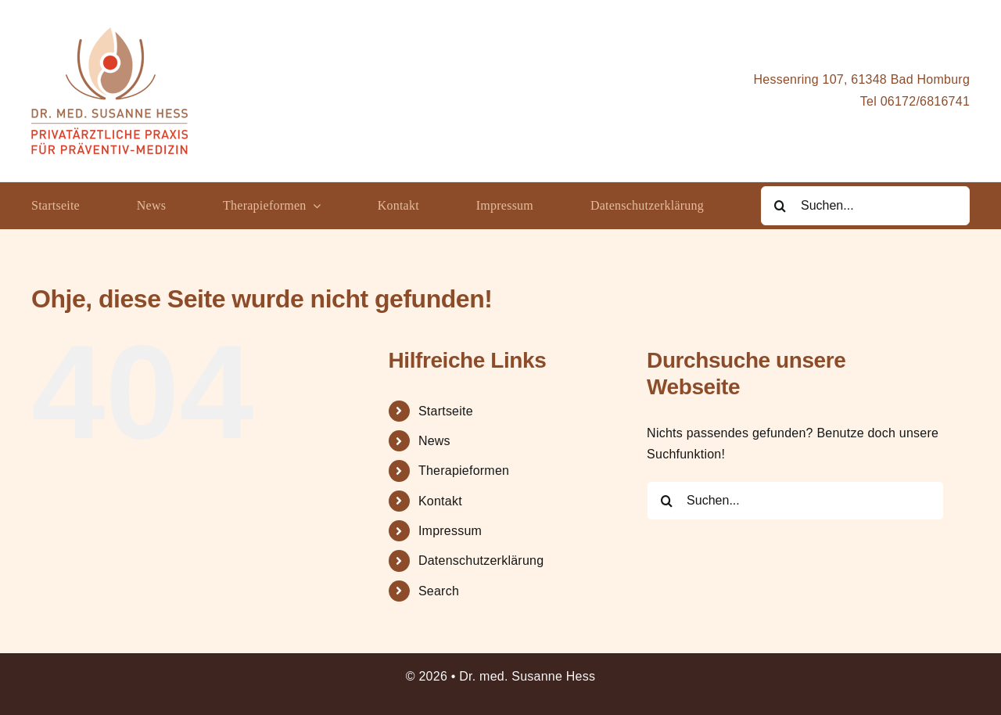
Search (438, 591)
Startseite (445, 411)
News (434, 440)
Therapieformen (463, 470)
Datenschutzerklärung (481, 560)
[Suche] (780, 205)
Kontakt (440, 501)
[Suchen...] (865, 205)
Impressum (450, 530)
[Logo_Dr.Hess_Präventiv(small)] (109, 33)
